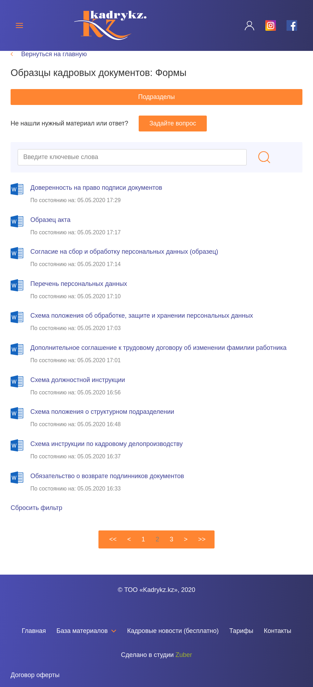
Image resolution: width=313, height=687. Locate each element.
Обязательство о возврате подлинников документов (107, 488)
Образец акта (50, 231)
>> (202, 551)
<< (112, 551)
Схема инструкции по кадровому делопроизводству (106, 455)
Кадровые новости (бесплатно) (172, 630)
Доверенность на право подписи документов (96, 199)
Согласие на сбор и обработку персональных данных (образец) (124, 263)
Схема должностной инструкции (77, 391)
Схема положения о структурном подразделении (102, 423)
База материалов (86, 630)
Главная (34, 630)
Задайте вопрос (172, 135)
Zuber (183, 654)
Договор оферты (35, 675)
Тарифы (241, 630)
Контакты (277, 630)
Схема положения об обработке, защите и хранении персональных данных (141, 327)
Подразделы (156, 108)
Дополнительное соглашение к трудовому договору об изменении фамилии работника (158, 359)
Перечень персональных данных (78, 295)
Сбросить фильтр (36, 519)
